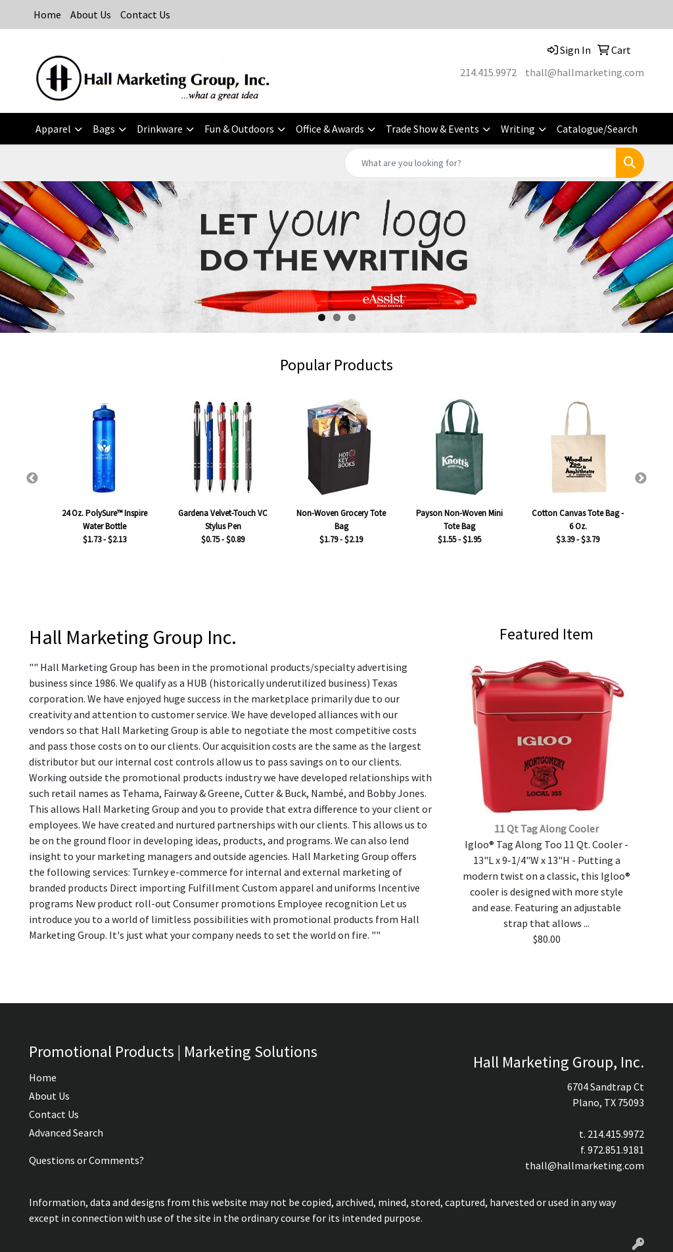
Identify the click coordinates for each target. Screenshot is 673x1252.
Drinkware (160, 128)
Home (47, 14)
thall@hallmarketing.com (584, 72)
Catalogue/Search (597, 128)
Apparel (53, 128)
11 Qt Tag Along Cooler (546, 828)
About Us (90, 14)
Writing (518, 128)
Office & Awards (330, 128)
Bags (104, 128)
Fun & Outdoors (239, 128)
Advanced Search (66, 1132)
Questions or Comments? (86, 1160)
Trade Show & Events (432, 128)
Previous (32, 478)
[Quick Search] (480, 163)
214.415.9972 (488, 72)
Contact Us (145, 14)
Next (640, 478)
